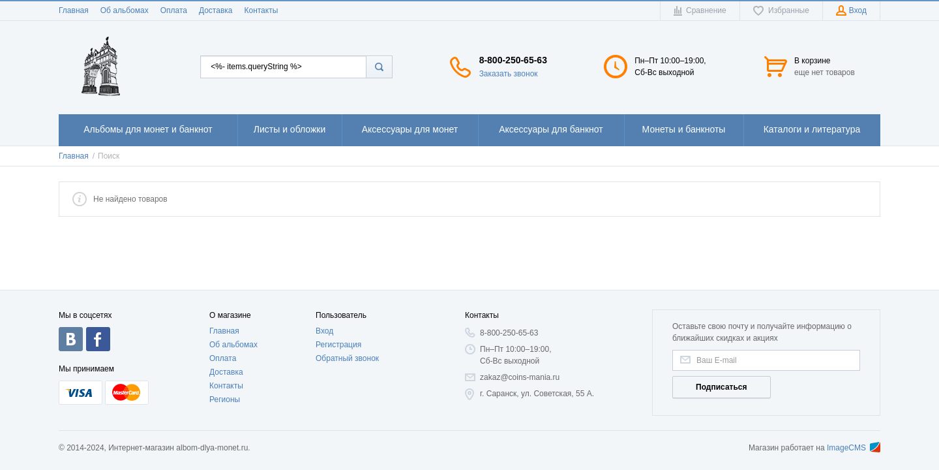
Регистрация (338, 345)
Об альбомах (124, 10)
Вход (324, 331)
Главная (74, 10)
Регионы (224, 399)
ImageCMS (853, 447)
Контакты (261, 10)
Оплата (173, 10)
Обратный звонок (347, 358)
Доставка (216, 10)
